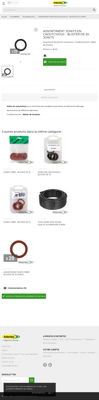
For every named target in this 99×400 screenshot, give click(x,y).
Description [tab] (49, 90)
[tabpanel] (21, 45)
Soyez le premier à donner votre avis (24, 296)
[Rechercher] (49, 10)
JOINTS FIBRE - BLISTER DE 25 (17, 172)
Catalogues (90, 339)
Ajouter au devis (55, 62)
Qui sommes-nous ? (74, 339)
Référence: (47, 49)
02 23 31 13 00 (8, 362)
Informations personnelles (54, 353)
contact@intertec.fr (10, 366)
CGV (62, 339)
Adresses (92, 353)
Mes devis (47, 356)
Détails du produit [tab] (49, 97)
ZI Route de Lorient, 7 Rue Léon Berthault (20, 354)
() (13, 2)
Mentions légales (50, 339)
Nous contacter (49, 343)
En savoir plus (38, 393)
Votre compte (51, 350)
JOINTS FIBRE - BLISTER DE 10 (17, 222)
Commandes (73, 353)
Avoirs (83, 353)
